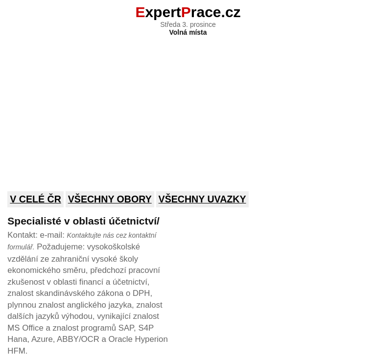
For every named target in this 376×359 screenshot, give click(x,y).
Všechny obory (110, 199)
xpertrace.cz (187, 12)
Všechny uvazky (202, 199)
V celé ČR (35, 199)
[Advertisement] (187, 107)
